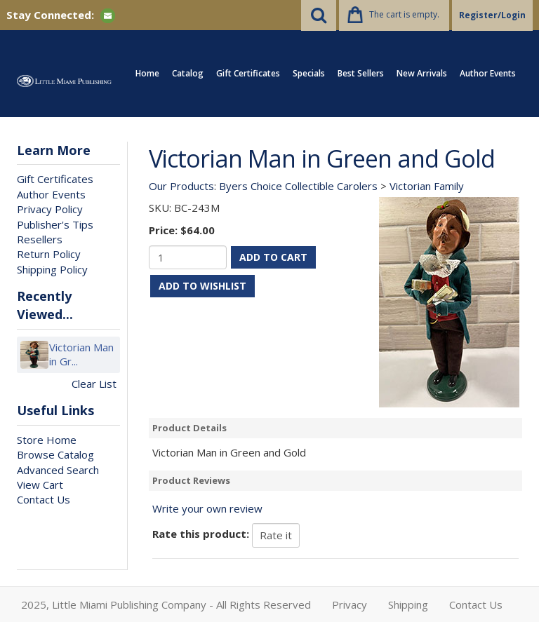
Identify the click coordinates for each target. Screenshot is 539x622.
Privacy (349, 604)
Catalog (188, 73)
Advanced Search (58, 470)
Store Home (46, 440)
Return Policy (49, 254)
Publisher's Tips (55, 224)
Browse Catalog (55, 454)
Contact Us (43, 499)
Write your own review (207, 508)
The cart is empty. (404, 14)
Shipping (408, 604)
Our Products (181, 186)
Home (147, 73)
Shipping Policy (52, 269)
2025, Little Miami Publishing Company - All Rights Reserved (166, 604)
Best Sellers (361, 73)
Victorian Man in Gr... (81, 354)
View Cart (40, 485)
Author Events (488, 73)
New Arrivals (422, 73)
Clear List (94, 384)
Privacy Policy (50, 209)
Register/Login (492, 15)
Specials (309, 73)
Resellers (39, 239)
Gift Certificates (248, 73)
